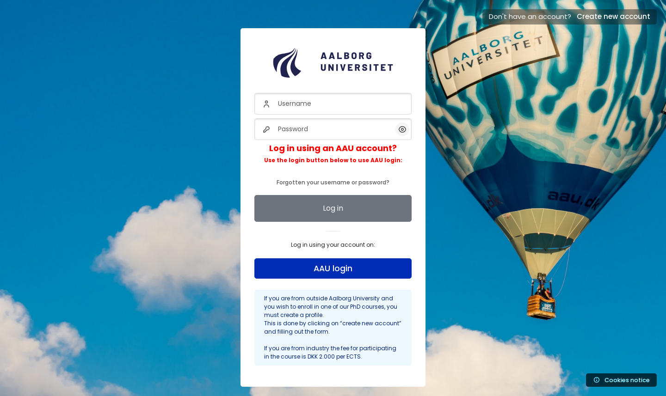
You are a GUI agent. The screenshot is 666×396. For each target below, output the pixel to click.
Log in (333, 208)
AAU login (333, 268)
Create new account (613, 16)
